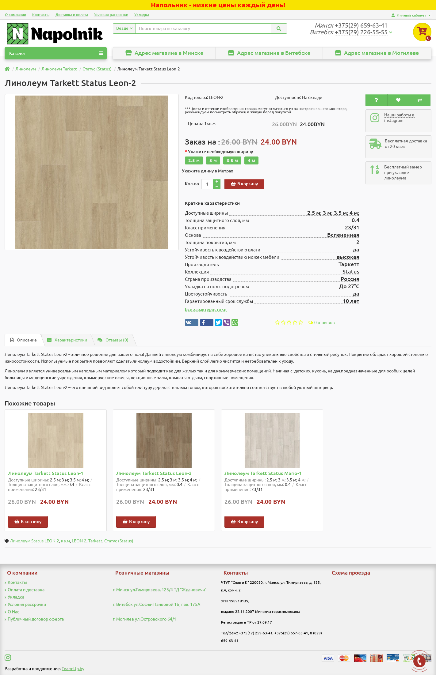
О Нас (12, 611)
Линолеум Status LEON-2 (34, 540)
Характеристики (67, 340)
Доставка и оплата (71, 15)
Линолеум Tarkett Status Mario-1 (263, 473)
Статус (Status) (118, 540)
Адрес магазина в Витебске (269, 53)
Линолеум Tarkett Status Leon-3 (154, 473)
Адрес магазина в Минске (164, 53)
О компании (15, 15)
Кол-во (192, 183)
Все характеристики (206, 309)
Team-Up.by (73, 668)
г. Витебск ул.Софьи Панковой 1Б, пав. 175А (156, 604)
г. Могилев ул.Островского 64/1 (144, 619)
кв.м (65, 540)
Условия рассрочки (111, 15)
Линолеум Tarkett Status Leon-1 (45, 473)
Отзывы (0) (113, 340)
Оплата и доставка (24, 589)
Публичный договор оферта (34, 619)
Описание (23, 340)
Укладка (141, 15)
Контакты (40, 15)
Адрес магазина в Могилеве (377, 53)
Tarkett (95, 540)
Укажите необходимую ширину (220, 151)
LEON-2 (79, 540)
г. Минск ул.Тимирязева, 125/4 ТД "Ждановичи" (160, 589)
